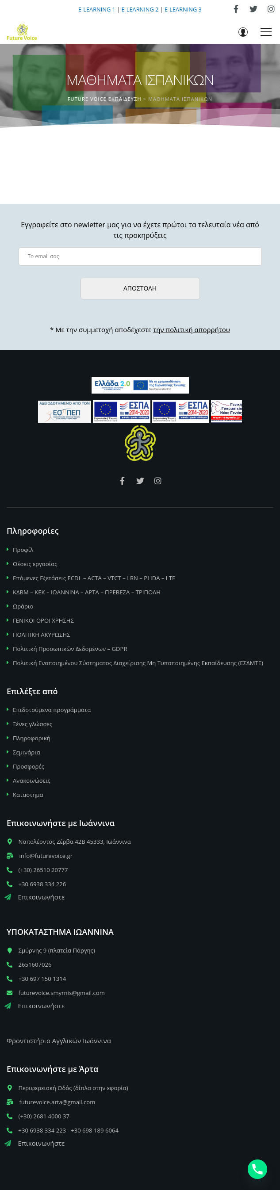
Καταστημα (28, 795)
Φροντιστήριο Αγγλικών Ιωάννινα (59, 1040)
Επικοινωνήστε (34, 896)
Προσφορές (28, 766)
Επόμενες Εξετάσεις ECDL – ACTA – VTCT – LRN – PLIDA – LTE (94, 578)
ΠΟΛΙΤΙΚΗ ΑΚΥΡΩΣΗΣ (41, 635)
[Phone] (257, 1169)
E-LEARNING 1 (96, 9)
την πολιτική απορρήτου (191, 329)
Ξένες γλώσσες (32, 724)
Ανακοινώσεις (31, 780)
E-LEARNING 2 (140, 9)
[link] (236, 9)
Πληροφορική (31, 738)
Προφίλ (23, 550)
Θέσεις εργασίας (35, 564)
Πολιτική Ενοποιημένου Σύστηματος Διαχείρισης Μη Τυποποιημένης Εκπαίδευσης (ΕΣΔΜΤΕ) (138, 663)
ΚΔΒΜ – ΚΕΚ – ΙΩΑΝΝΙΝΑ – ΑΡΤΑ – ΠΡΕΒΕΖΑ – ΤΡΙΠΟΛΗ (87, 592)
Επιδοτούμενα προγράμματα (52, 710)
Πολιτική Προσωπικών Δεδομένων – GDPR (70, 649)
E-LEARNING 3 (183, 9)
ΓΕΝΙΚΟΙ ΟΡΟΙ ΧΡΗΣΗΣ (43, 620)
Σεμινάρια (26, 752)
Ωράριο (23, 606)
